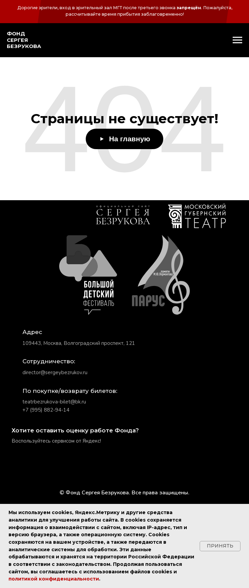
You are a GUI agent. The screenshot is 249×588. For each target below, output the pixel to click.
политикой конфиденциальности (54, 579)
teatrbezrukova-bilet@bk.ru (54, 401)
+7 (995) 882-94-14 (45, 410)
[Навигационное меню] (237, 40)
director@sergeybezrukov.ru (54, 372)
